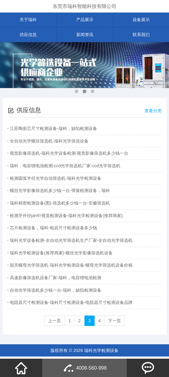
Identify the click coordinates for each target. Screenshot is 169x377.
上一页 (54, 322)
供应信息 (28, 34)
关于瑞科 (28, 19)
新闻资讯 (84, 34)
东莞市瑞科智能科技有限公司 (84, 6)
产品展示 (84, 19)
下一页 (114, 322)
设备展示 (141, 19)
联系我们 (141, 34)
